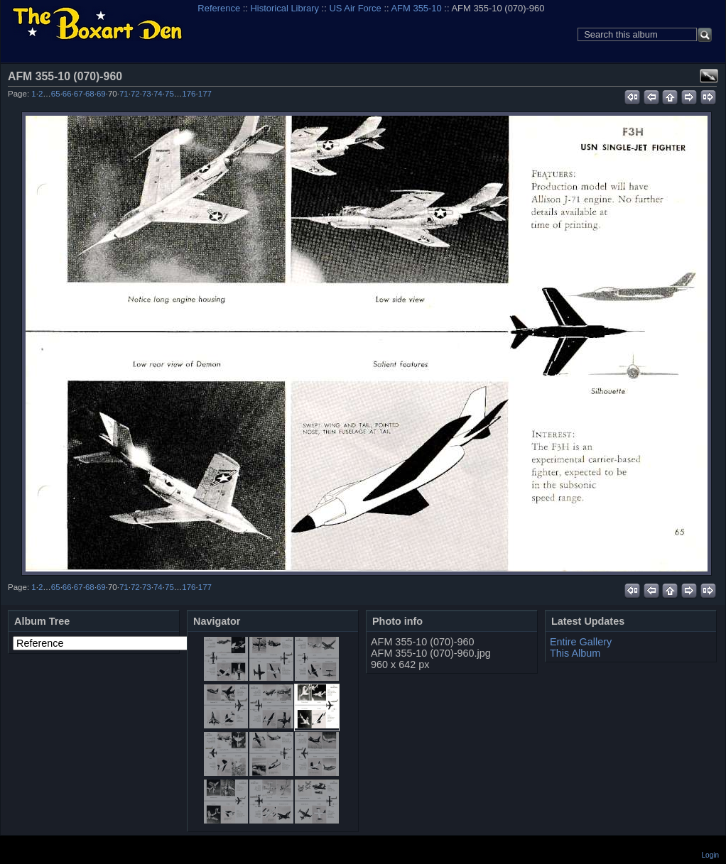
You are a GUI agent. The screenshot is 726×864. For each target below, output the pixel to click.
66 (67, 93)
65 (55, 93)
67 (78, 93)
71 (124, 93)
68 (89, 93)
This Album (575, 653)
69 (101, 93)
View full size (709, 76)
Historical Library (285, 8)
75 (169, 93)
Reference (218, 8)
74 (158, 93)
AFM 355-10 (416, 8)
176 (188, 93)
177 (205, 93)
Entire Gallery (581, 641)
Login (710, 855)
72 (135, 93)
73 (146, 93)
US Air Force (355, 8)
